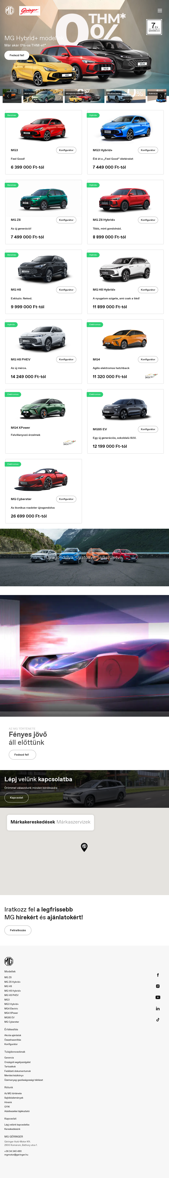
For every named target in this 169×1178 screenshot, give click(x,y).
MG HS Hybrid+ (12, 990)
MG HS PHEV (11, 995)
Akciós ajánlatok (12, 1035)
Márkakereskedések (32, 822)
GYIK (7, 1106)
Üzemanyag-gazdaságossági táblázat (23, 1080)
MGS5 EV (9, 1017)
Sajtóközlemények (13, 1097)
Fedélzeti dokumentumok (17, 1071)
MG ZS (8, 977)
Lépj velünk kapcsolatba (16, 1124)
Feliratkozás (18, 930)
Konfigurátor (66, 150)
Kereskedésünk (12, 1129)
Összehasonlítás (12, 1039)
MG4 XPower (11, 1012)
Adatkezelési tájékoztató (17, 1111)
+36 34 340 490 (13, 1151)
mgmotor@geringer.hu (16, 1154)
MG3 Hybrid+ (11, 1004)
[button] (84, 847)
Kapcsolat (16, 797)
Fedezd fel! (17, 55)
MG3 (7, 999)
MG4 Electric (11, 1008)
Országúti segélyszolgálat (17, 1062)
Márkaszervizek (73, 822)
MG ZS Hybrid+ (12, 981)
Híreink (8, 1102)
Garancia (9, 1057)
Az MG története (13, 1093)
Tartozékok (10, 1066)
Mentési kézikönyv (14, 1075)
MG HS (8, 986)
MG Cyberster (11, 1021)
